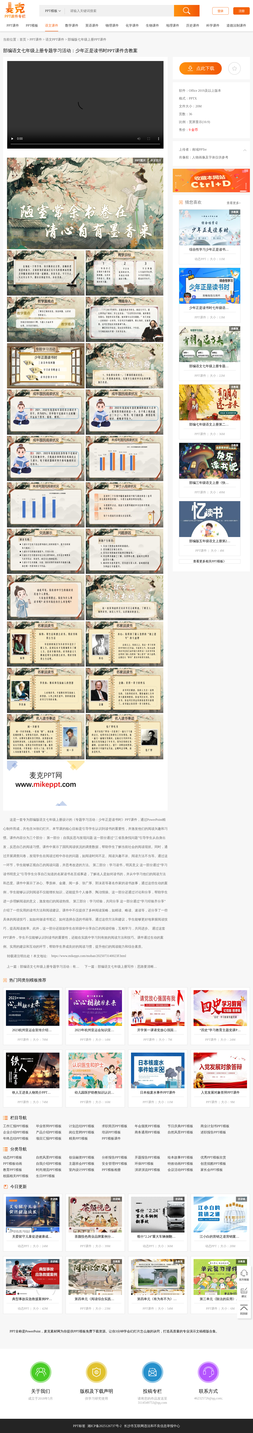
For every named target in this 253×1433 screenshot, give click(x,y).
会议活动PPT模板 (180, 1169)
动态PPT (200, 259)
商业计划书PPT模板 (215, 1126)
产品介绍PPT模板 (49, 1132)
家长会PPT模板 (212, 1169)
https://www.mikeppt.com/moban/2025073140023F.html (88, 956)
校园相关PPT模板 (16, 1176)
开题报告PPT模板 (147, 1157)
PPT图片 (140, 160)
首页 (23, 39)
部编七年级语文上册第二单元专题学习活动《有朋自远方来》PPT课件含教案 (209, 424)
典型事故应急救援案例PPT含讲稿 (32, 1299)
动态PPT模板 (12, 1157)
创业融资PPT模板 (81, 1157)
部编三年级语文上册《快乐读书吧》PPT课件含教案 (209, 482)
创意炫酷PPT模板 (213, 1163)
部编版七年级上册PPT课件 (87, 39)
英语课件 (92, 25)
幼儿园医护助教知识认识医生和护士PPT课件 (95, 1092)
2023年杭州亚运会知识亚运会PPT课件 (95, 1030)
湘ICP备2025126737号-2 (133, 1426)
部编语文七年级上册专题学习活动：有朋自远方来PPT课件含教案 (50, 966)
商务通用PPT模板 (147, 1132)
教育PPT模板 (12, 1169)
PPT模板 (32, 25)
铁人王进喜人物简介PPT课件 (32, 1092)
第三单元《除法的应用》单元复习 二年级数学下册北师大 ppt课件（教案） (220, 1299)
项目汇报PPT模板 (49, 1138)
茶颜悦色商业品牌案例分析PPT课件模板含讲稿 (95, 1236)
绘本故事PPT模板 (180, 1157)
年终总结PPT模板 (16, 1138)
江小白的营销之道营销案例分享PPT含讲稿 (220, 1236)
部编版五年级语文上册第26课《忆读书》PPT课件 (209, 541)
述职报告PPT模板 (213, 1132)
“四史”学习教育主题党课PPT (220, 1030)
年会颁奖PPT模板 (147, 1126)
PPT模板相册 (111, 1169)
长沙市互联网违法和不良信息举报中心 (152, 1426)
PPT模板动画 (12, 1163)
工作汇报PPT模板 (16, 1126)
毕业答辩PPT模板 (49, 1126)
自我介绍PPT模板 (49, 1163)
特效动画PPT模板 (180, 1163)
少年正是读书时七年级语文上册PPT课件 (209, 308)
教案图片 (156, 160)
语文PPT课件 (54, 39)
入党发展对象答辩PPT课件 (220, 1092)
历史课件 (192, 25)
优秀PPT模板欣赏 (213, 1157)
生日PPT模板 (45, 1176)
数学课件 (71, 25)
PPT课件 (14, 11)
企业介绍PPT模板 (16, 1132)
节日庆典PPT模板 (180, 1126)
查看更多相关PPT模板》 (209, 561)
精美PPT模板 (78, 1138)
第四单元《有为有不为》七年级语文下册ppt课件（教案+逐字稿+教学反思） (157, 1299)
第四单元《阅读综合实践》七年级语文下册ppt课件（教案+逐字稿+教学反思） (95, 1299)
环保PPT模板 (144, 1163)
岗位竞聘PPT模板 (81, 1132)
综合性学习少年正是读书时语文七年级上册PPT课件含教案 (209, 249)
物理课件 (112, 25)
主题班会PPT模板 (81, 1163)
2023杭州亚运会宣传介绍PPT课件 (32, 1030)
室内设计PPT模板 (81, 1169)
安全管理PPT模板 (114, 1163)
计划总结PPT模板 (81, 1126)
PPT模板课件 (111, 1138)
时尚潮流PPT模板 (49, 1169)
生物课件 (152, 25)
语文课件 (51, 25)
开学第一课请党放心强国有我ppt (157, 1030)
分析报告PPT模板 (114, 1157)
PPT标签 (79, 1426)
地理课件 (172, 25)
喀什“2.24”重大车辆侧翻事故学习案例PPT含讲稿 (157, 1236)
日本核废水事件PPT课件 (157, 1092)
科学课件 (212, 25)
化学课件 (132, 25)
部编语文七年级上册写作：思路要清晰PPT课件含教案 (128, 966)
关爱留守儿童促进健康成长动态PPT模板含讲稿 (32, 1236)
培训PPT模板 (111, 1132)
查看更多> (234, 203)
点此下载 (205, 68)
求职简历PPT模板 (114, 1126)
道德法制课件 (236, 25)
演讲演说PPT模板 (147, 1169)
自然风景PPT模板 (180, 1132)
